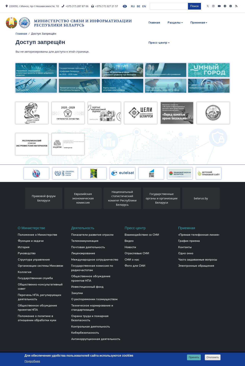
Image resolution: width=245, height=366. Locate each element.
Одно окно (185, 253)
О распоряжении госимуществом (94, 299)
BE (138, 6)
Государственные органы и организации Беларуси (161, 198)
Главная (154, 22)
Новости (130, 247)
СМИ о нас (132, 260)
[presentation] (21, 199)
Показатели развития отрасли (92, 235)
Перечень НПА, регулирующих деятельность (39, 297)
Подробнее (32, 361)
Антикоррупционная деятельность (95, 339)
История (23, 247)
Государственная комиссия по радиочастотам (92, 268)
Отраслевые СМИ (137, 253)
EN (144, 6)
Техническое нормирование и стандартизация (92, 308)
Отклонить (213, 357)
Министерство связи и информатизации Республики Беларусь (83, 23)
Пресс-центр (158, 43)
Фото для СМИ (135, 266)
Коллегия (24, 272)
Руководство (27, 253)
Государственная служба (35, 278)
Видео (129, 241)
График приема (189, 241)
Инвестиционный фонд (87, 287)
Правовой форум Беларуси (44, 198)
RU (133, 6)
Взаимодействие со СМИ (142, 235)
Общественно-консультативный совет (40, 287)
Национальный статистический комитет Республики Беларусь (122, 198)
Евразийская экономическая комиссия (83, 198)
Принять (194, 357)
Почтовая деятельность (88, 247)
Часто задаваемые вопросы (197, 260)
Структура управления (34, 260)
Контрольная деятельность (90, 327)
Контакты (185, 247)
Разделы (174, 22)
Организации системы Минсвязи (40, 266)
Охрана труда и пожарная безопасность (90, 318)
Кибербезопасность (85, 333)
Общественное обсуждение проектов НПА (37, 308)
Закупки (77, 293)
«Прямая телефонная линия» (198, 235)
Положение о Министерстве (37, 235)
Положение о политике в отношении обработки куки (37, 318)
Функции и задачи (31, 241)
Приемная (197, 22)
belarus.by (201, 198)
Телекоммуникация (84, 241)
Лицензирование (83, 253)
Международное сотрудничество (94, 260)
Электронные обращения (196, 266)
